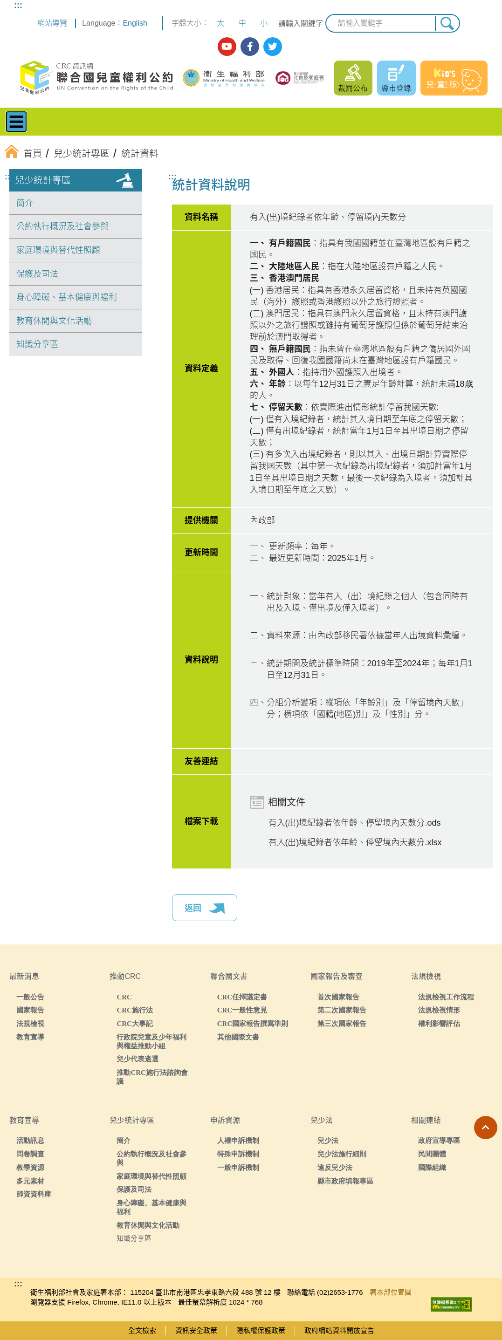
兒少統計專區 (43, 180)
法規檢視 (30, 1023)
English (135, 23)
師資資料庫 (33, 1193)
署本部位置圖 (391, 1292)
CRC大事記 (135, 1023)
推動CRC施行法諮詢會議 (152, 1077)
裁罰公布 (353, 88)
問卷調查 (30, 1153)
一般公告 (30, 996)
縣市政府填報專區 (345, 1180)
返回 (205, 908)
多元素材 (30, 1180)
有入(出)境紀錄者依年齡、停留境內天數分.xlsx (355, 842)
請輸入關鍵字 (300, 23)
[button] (485, 1127)
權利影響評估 (439, 1023)
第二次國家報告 (341, 1009)
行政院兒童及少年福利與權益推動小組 (151, 1041)
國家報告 (30, 1009)
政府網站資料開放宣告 (339, 1330)
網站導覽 (52, 23)
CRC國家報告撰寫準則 (253, 1023)
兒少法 (327, 1140)
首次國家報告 (338, 996)
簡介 (24, 203)
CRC (124, 996)
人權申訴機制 (238, 1140)
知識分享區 (37, 344)
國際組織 (432, 1167)
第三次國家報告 (341, 1023)
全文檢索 (142, 1330)
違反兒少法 (334, 1167)
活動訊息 (30, 1140)
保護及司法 (37, 274)
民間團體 (432, 1153)
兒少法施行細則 (341, 1153)
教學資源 (30, 1167)
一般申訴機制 (238, 1167)
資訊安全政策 (196, 1330)
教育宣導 (30, 1036)
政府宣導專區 (439, 1140)
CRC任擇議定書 (242, 996)
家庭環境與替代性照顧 (58, 250)
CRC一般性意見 (242, 1009)
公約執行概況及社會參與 (62, 226)
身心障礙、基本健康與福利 (66, 297)
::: (18, 5)
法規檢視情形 (439, 1009)
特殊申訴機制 (238, 1153)
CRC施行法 (135, 1009)
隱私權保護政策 (260, 1330)
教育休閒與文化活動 (54, 321)
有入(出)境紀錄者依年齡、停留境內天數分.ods (354, 822)
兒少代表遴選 (137, 1058)
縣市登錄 (396, 88)
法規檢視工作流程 (446, 996)
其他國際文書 (238, 1036)
